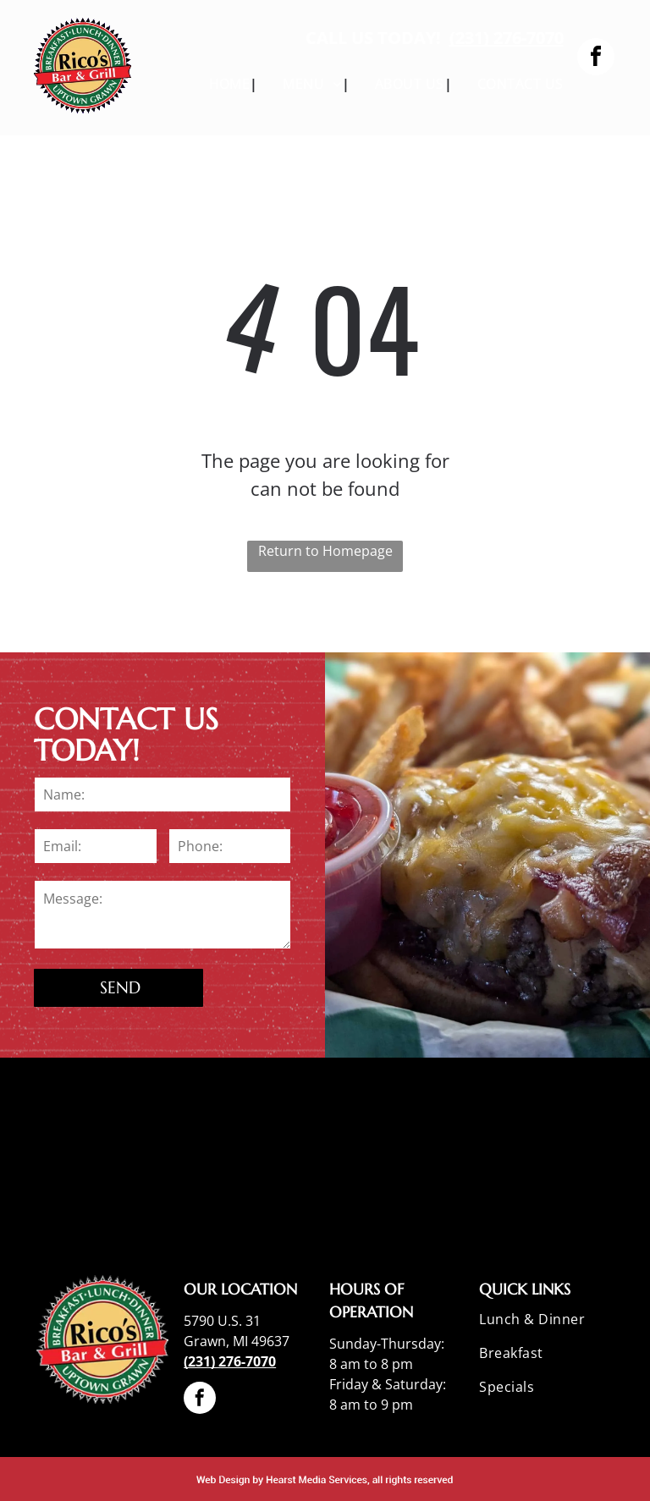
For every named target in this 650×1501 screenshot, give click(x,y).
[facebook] (595, 59)
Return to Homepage (325, 551)
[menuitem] (221, 83)
